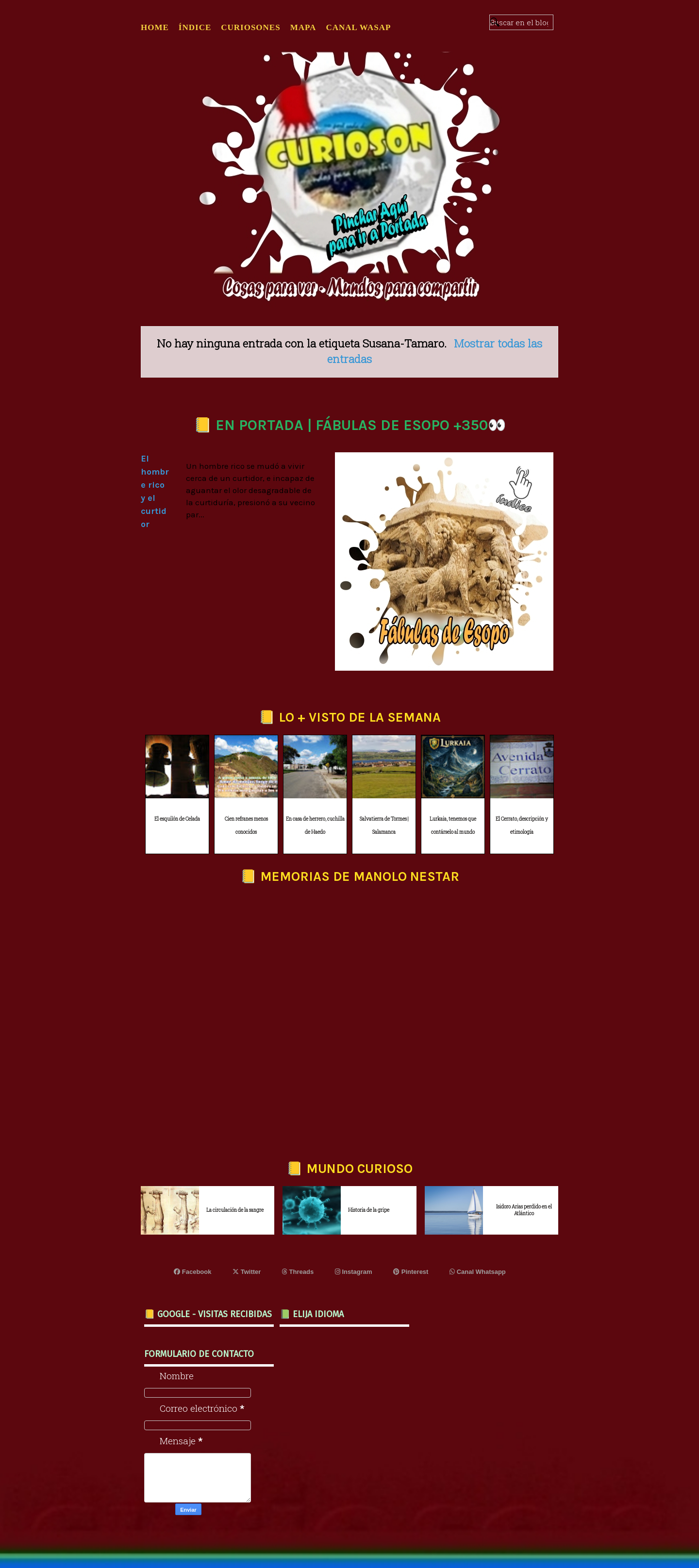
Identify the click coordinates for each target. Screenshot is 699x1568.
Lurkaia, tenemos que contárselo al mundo (453, 825)
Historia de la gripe (368, 1210)
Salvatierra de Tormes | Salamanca (384, 825)
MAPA (303, 27)
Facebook (192, 1271)
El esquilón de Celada (177, 819)
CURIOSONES (250, 27)
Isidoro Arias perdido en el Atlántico (524, 1210)
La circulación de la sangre (235, 1210)
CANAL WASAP (358, 27)
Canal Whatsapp (477, 1271)
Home (155, 27)
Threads (298, 1271)
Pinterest (410, 1271)
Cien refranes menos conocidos (246, 825)
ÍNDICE (195, 27)
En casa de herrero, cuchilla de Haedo (315, 825)
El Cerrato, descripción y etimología (522, 825)
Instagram (353, 1271)
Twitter (247, 1271)
